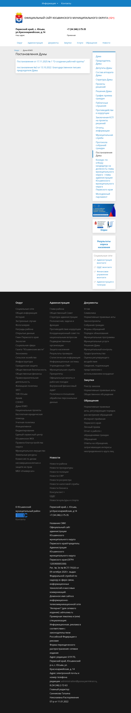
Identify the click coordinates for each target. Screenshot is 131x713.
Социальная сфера (25, 345)
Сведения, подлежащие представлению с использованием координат (99, 369)
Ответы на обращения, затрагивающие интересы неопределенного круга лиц (99, 447)
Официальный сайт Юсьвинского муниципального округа (65, 18)
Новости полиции (59, 471)
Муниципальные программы (99, 337)
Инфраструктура (24, 361)
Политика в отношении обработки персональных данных (63, 398)
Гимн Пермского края (27, 337)
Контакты (66, 3)
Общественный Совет (61, 312)
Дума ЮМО (21, 406)
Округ (19, 42)
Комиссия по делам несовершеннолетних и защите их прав (28, 462)
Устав (87, 308)
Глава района (57, 308)
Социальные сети (25, 308)
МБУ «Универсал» (25, 471)
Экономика (21, 353)
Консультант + (57, 492)
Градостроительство (95, 353)
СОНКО (19, 402)
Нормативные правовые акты (99, 316)
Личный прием (92, 426)
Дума (98, 56)
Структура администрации (63, 316)
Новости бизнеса (59, 488)
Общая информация (26, 312)
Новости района (58, 463)
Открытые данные (25, 333)
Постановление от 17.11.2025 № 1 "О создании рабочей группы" (51, 61)
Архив (19, 398)
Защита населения (59, 349)
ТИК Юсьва (21, 394)
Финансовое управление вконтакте (102, 274)
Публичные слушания (102, 104)
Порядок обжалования (96, 333)
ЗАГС (18, 389)
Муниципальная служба (104, 136)
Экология (20, 341)
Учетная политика (25, 422)
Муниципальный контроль (98, 349)
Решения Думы (104, 91)
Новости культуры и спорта (64, 500)
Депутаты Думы (104, 67)
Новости (106, 42)
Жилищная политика (27, 385)
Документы (53, 42)
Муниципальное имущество (30, 450)
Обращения (91, 42)
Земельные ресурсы (26, 454)
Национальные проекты (28, 410)
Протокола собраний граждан (101, 145)
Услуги (80, 42)
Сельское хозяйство (26, 357)
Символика (90, 312)
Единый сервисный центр (29, 434)
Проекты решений (101, 85)
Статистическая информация (65, 357)
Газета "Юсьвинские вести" (30, 349)
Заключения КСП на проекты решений (105, 120)
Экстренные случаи (26, 321)
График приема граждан (104, 97)
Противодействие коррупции (104, 112)
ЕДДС (52, 496)
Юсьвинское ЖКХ (25, 438)
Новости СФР (57, 475)
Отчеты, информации (103, 129)
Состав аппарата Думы (104, 74)
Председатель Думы (103, 62)
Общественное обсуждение (98, 394)
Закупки (68, 42)
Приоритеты (56, 373)
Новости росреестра (60, 479)
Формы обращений (94, 329)
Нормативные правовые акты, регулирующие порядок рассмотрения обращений (99, 410)
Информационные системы (64, 361)
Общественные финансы (29, 373)
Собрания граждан (94, 325)
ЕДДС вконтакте (104, 267)
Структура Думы (104, 79)
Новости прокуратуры (61, 467)
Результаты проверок (61, 353)
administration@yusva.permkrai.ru (79, 681)
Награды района (24, 329)
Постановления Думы (104, 154)
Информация (49, 3)
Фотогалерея (22, 325)
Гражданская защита (27, 365)
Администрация (35, 42)
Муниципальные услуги (96, 341)
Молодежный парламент (103, 195)
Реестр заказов (92, 386)
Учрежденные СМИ (60, 365)
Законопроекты (92, 321)
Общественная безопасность (31, 369)
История (20, 316)
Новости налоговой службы (64, 483)
